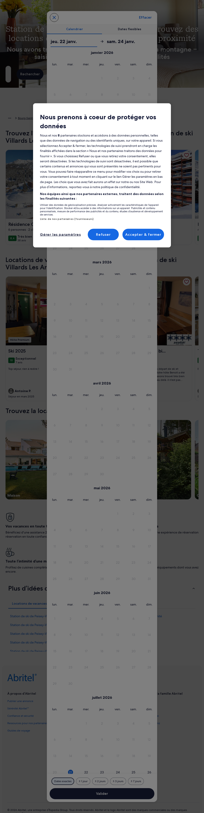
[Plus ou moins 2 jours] (100, 781)
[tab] (74, 29)
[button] (102, 78)
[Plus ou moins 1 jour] (83, 781)
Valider (102, 793)
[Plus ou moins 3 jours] (118, 781)
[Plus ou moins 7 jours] (136, 781)
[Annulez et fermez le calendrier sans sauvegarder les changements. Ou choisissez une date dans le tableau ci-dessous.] (54, 17)
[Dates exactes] (62, 781)
